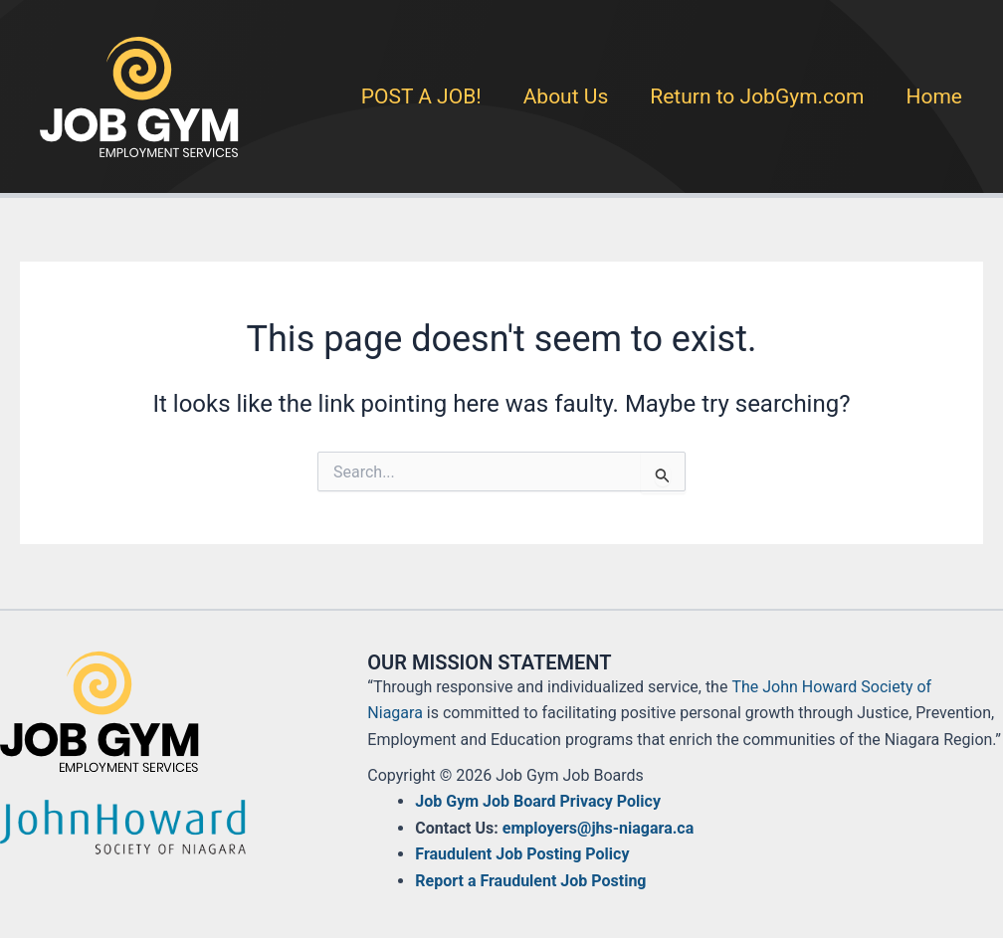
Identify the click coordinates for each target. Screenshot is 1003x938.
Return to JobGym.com (757, 96)
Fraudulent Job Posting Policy (522, 853)
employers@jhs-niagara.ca (598, 828)
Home (933, 96)
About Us (566, 96)
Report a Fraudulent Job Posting (530, 880)
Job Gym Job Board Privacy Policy (538, 801)
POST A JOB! (421, 96)
